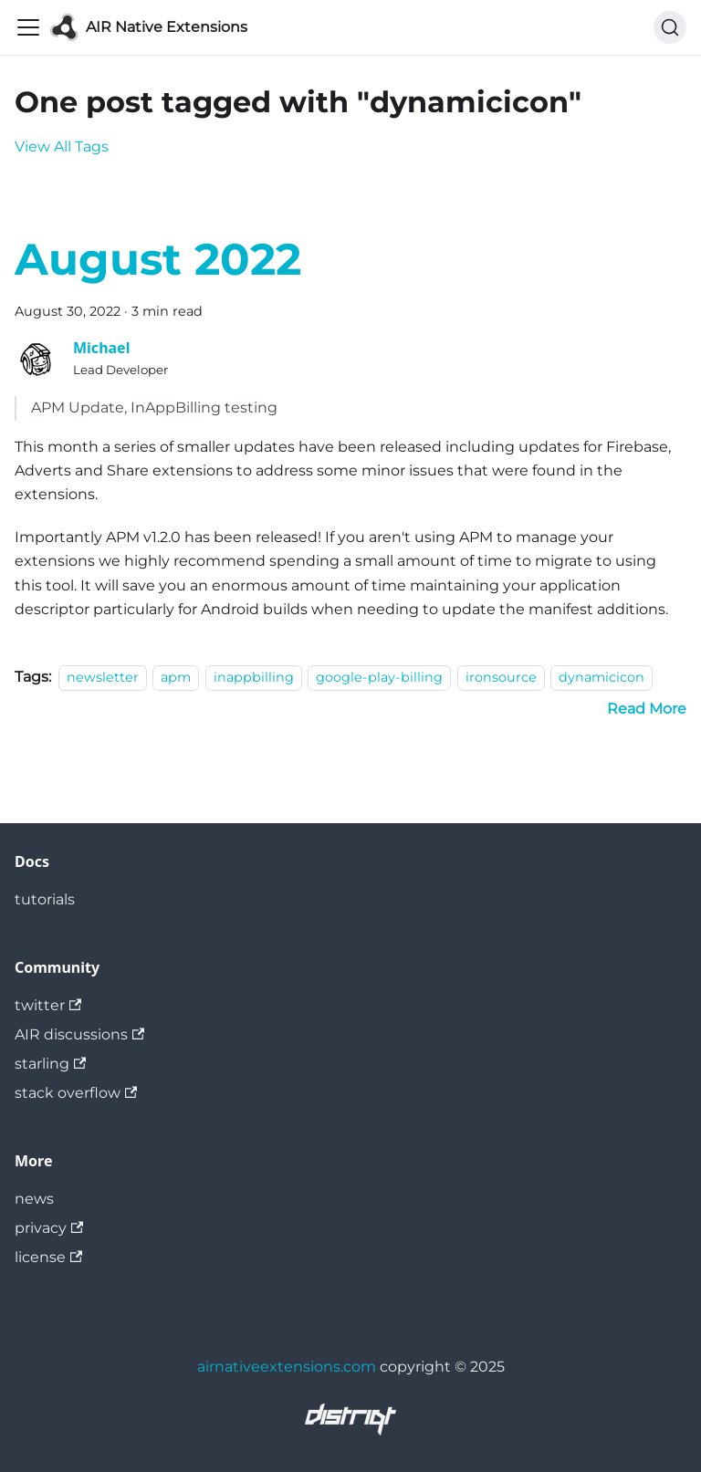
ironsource (501, 677)
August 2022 (158, 259)
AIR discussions (79, 1034)
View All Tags (62, 146)
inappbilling (254, 677)
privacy (49, 1228)
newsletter (103, 677)
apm (176, 677)
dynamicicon (601, 677)
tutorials (45, 899)
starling (50, 1063)
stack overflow (76, 1092)
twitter (48, 1005)
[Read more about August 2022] (646, 708)
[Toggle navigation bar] (28, 27)
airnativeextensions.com (286, 1366)
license (48, 1257)
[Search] (670, 27)
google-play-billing (379, 677)
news (34, 1198)
